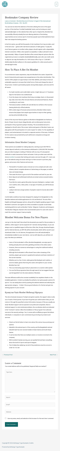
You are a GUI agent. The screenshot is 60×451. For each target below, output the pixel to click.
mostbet (11, 157)
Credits (31, 443)
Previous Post (7, 355)
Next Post (54, 355)
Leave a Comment (10, 21)
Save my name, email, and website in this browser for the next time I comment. (31, 418)
